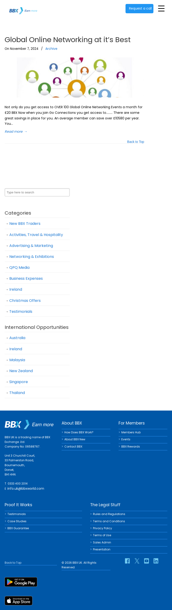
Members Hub (131, 432)
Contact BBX (73, 446)
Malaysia (17, 360)
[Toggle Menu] (161, 8)
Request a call (140, 8)
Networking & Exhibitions (31, 256)
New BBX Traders (24, 223)
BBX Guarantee (18, 528)
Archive (51, 48)
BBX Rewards (130, 446)
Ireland (15, 289)
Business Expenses (26, 278)
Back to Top (135, 142)
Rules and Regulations (109, 514)
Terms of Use (102, 535)
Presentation (101, 549)
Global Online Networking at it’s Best (68, 39)
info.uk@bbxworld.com (25, 488)
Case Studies (16, 521)
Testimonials (20, 311)
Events (125, 439)
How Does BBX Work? (78, 432)
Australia (17, 337)
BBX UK (23, 7)
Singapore (18, 381)
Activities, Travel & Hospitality (36, 234)
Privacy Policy (102, 528)
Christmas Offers (25, 300)
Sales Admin (102, 542)
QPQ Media (19, 267)
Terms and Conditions (109, 521)
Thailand (17, 392)
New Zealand (21, 371)
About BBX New (74, 439)
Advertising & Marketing (31, 245)
